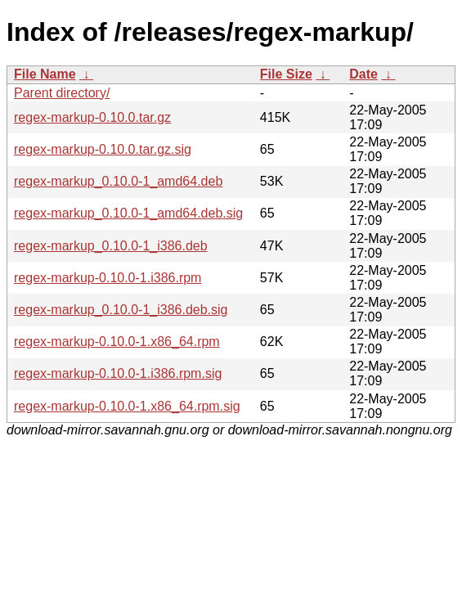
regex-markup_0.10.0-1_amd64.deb (118, 181)
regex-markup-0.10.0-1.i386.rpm (107, 278)
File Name (45, 74)
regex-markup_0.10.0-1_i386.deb (111, 246)
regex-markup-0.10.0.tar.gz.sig (102, 149)
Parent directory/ (62, 93)
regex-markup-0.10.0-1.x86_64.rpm (117, 341)
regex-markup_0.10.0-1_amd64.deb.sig (128, 213)
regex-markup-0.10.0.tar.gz (92, 117)
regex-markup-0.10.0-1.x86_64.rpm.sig (127, 406)
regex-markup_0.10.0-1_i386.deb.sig (121, 310)
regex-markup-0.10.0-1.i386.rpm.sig (118, 373)
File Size (286, 74)
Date (363, 74)
